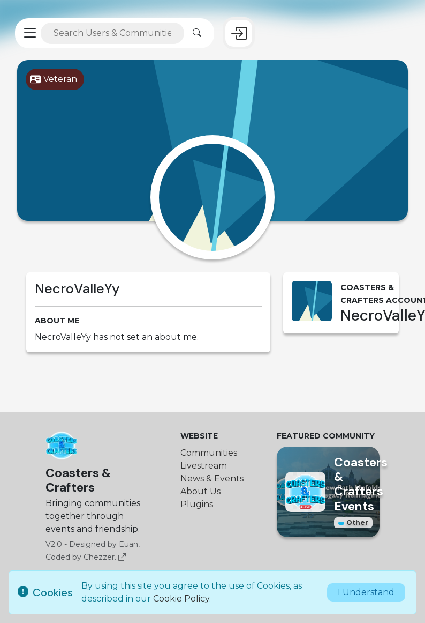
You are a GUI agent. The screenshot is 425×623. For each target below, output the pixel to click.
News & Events (212, 478)
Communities (208, 453)
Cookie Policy (181, 599)
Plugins (196, 504)
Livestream (203, 466)
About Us (200, 491)
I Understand (366, 592)
